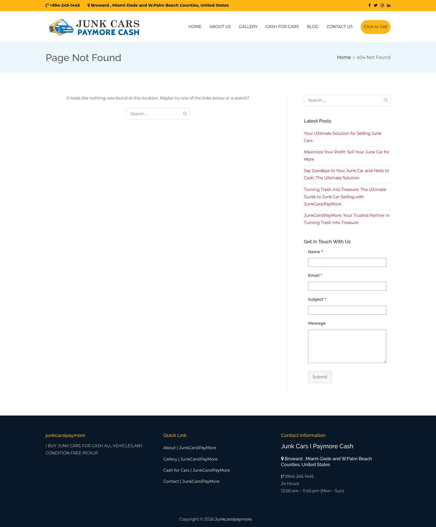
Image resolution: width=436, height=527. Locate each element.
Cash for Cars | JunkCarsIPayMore (196, 470)
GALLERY (248, 26)
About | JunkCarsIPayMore (189, 447)
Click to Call (375, 26)
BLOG (312, 26)
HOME (195, 26)
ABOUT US (220, 26)
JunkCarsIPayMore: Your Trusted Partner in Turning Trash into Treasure (347, 219)
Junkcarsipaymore (233, 519)
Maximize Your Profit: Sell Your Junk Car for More (346, 156)
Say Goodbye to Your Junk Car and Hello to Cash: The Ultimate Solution (346, 174)
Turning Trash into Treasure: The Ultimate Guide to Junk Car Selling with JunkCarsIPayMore (345, 197)
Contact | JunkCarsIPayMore (191, 481)
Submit (320, 376)
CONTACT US (340, 26)
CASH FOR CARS (282, 26)
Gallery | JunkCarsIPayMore (190, 459)
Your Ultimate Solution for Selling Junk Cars (342, 137)
